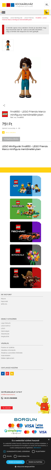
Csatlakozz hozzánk (9, 368)
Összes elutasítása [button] (35, 462)
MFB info (4, 304)
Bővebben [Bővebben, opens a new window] (37, 447)
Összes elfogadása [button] (15, 462)
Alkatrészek (5, 333)
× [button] (48, 439)
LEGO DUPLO (5, 325)
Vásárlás (5, 343)
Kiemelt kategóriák (9, 319)
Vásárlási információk (8, 350)
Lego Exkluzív (6, 323)
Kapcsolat (4, 301)
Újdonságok (5, 331)
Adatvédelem (5, 355)
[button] (25, 467)
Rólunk (3, 298)
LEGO (3, 328)
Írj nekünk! (7, 408)
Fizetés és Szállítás (7, 347)
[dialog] (25, 453)
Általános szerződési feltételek (11, 352)
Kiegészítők (5, 336)
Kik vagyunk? (6, 294)
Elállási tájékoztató (7, 358)
